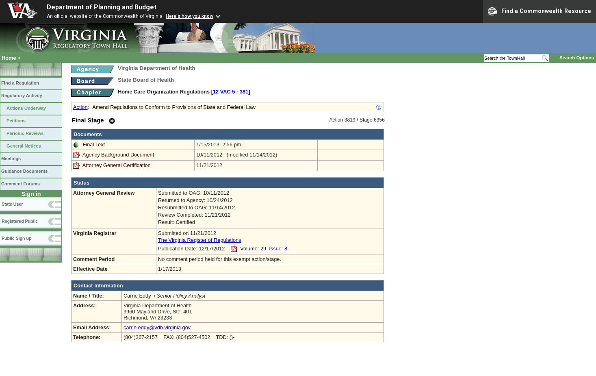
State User (12, 204)
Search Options (576, 57)
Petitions (16, 120)
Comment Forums (20, 183)
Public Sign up (16, 238)
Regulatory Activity (21, 95)
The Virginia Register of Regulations (199, 240)
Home (9, 58)
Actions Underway (26, 108)
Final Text (94, 144)
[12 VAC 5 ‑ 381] (230, 92)
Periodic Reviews (25, 133)
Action (80, 107)
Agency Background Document (118, 155)
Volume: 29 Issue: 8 (263, 249)
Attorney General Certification (116, 165)
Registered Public (20, 221)
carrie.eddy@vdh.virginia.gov (157, 327)
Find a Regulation (20, 82)
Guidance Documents (24, 171)
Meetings (11, 158)
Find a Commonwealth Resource (539, 11)
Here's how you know (189, 16)
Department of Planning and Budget (101, 7)
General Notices (24, 145)
